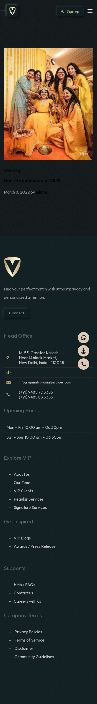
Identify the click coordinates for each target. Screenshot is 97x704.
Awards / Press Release (35, 546)
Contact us (23, 592)
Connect (16, 313)
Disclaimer (24, 648)
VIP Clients (23, 490)
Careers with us (27, 601)
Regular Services (29, 499)
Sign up (70, 11)
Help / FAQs (24, 584)
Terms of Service (29, 640)
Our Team (23, 482)
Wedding (12, 170)
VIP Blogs (22, 538)
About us (22, 474)
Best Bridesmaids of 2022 (32, 180)
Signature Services (30, 507)
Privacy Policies (28, 631)
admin (41, 192)
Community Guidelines (34, 656)
